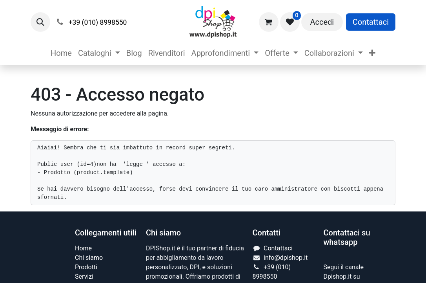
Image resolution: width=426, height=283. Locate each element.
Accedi (322, 22)
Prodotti (86, 267)
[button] (40, 22)
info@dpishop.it (286, 257)
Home (83, 248)
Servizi (84, 276)
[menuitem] (61, 53)
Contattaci (371, 22)
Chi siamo (89, 257)
